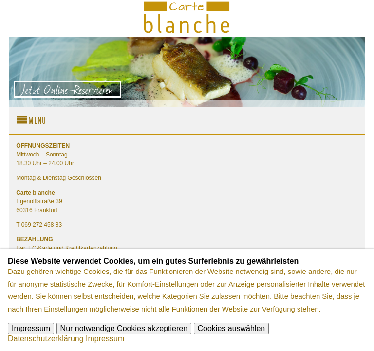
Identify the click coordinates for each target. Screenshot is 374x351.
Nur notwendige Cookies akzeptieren (123, 328)
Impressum (31, 328)
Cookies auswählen (231, 328)
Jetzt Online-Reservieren (67, 89)
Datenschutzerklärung (46, 338)
